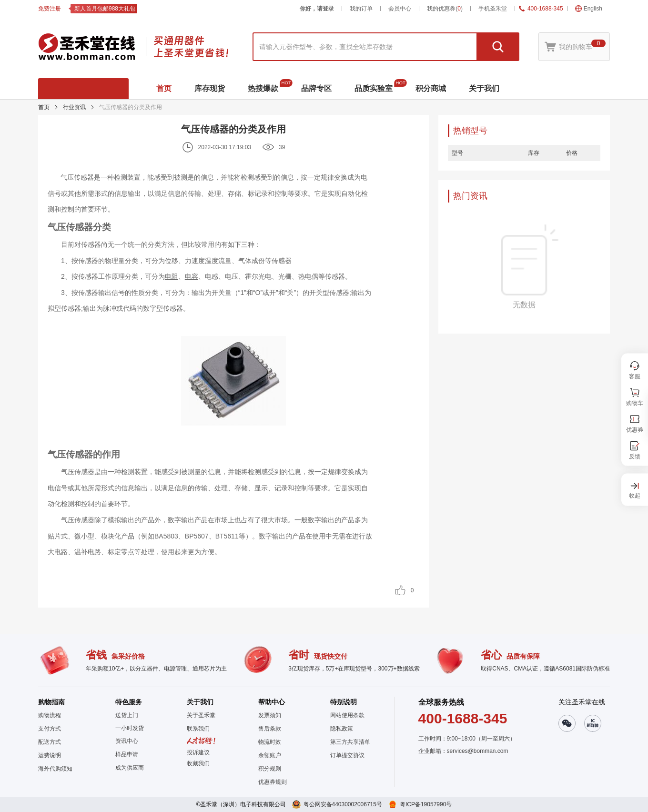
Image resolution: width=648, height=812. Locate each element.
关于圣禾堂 (201, 715)
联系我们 (198, 728)
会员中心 (399, 8)
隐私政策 (341, 728)
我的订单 (361, 8)
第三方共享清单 (350, 742)
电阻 (171, 276)
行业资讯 (74, 107)
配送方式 (49, 742)
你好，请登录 (317, 8)
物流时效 (269, 742)
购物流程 (49, 715)
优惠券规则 (272, 782)
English (588, 8)
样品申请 (126, 754)
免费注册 (49, 8)
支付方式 (49, 728)
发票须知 (269, 715)
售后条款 (269, 728)
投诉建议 (198, 752)
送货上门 (126, 715)
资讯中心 (126, 741)
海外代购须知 (55, 768)
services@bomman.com (477, 751)
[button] (201, 763)
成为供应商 (129, 767)
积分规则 (269, 768)
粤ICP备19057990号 (426, 804)
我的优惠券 (445, 8)
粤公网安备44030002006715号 (343, 804)
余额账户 (269, 755)
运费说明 (49, 755)
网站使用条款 (347, 715)
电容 (191, 276)
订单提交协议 (347, 755)
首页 (44, 107)
